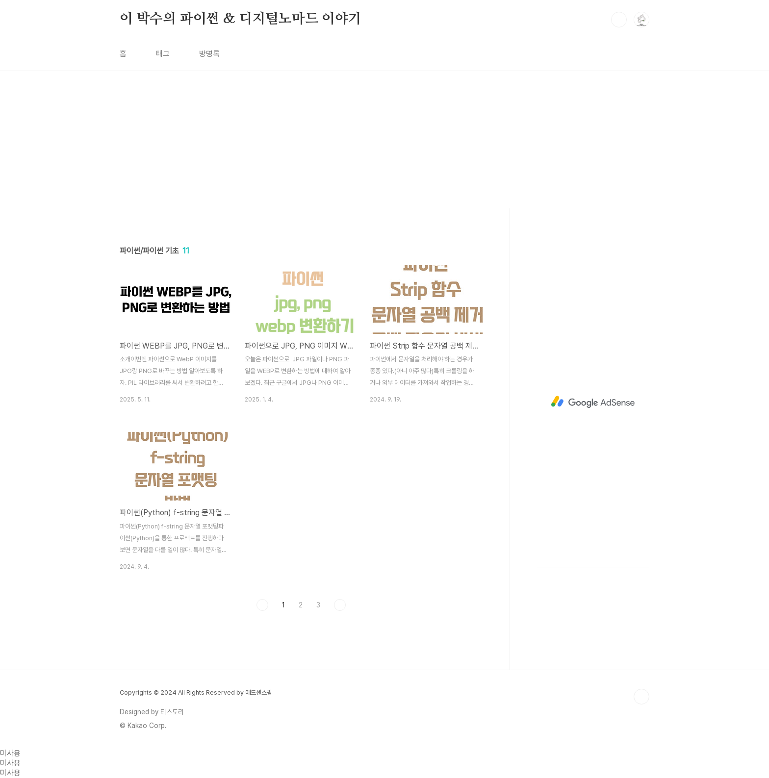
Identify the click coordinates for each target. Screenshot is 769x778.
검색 (619, 19)
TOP (641, 696)
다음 (340, 605)
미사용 (10, 753)
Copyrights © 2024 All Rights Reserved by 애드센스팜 (196, 692)
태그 (163, 53)
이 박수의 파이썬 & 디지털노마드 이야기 (240, 19)
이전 (262, 605)
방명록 (209, 53)
